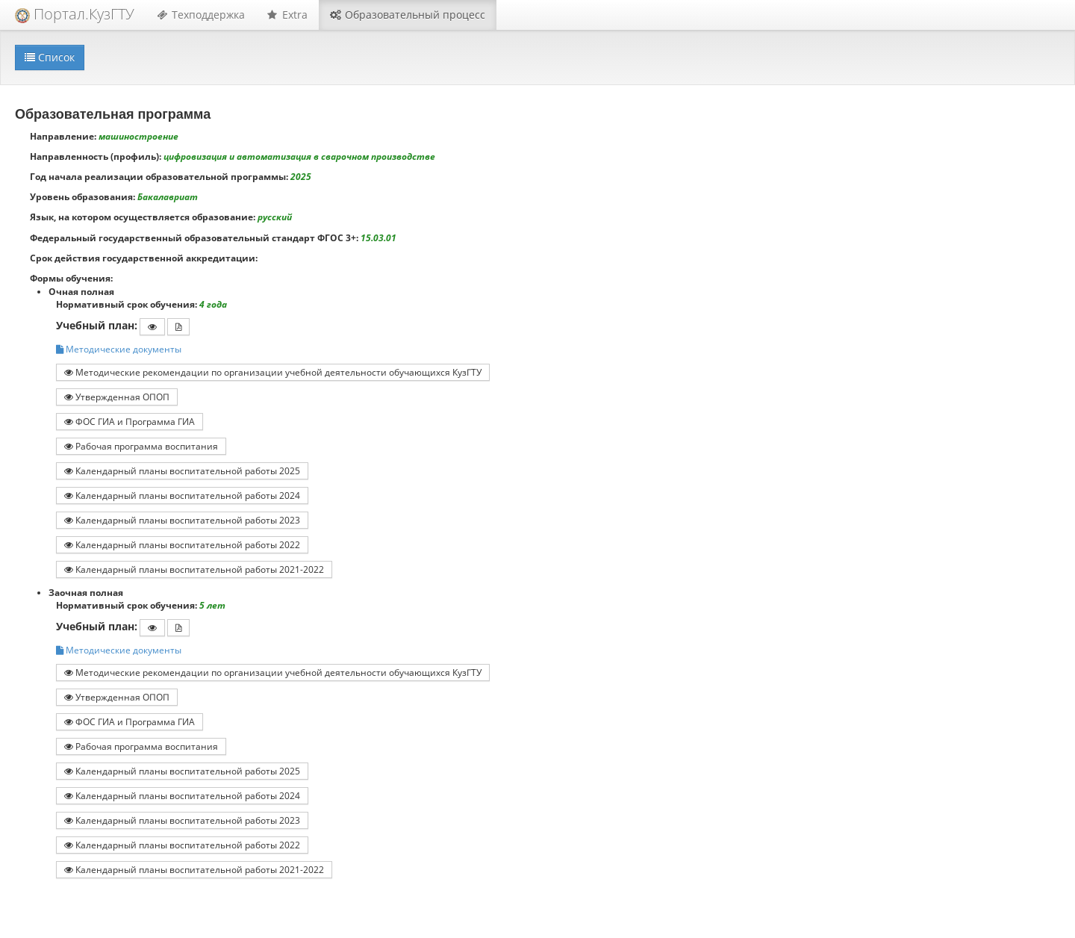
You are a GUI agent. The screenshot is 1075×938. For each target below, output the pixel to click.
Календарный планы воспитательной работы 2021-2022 (194, 569)
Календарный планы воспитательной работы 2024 (182, 495)
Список (50, 57)
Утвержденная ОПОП (116, 397)
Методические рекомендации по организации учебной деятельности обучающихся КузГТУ (273, 372)
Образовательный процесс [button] (407, 14)
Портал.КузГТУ (74, 14)
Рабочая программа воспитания (141, 446)
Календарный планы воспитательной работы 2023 (182, 520)
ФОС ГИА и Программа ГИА (129, 421)
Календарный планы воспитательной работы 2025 (182, 470)
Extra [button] (287, 14)
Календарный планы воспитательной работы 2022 (182, 544)
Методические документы (118, 349)
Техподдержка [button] (201, 14)
